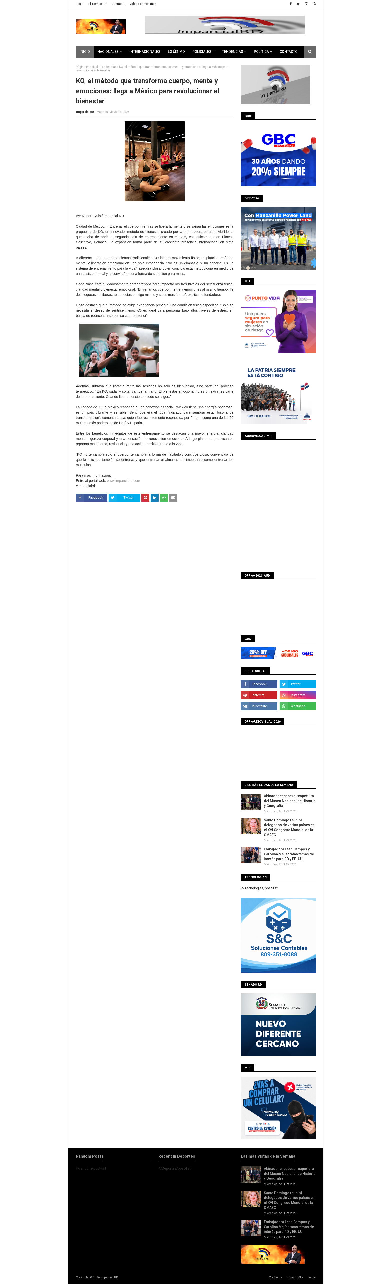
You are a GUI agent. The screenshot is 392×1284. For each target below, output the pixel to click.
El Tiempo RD (97, 4)
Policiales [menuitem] (202, 52)
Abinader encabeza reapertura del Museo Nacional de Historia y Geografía (290, 801)
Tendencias (108, 67)
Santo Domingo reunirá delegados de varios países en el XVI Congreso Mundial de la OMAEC (289, 827)
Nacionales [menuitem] (108, 52)
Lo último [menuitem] (176, 52)
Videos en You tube (143, 4)
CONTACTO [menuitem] (289, 52)
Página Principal (87, 67)
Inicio (80, 4)
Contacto (118, 4)
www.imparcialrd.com (123, 481)
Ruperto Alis (295, 1277)
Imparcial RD (85, 112)
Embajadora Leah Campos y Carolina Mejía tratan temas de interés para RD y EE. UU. (289, 854)
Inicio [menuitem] (85, 52)
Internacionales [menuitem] (145, 52)
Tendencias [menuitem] (232, 52)
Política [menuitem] (261, 52)
